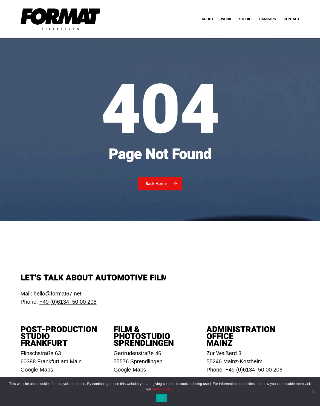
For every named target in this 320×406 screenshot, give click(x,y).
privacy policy (162, 389)
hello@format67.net (58, 294)
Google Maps (37, 370)
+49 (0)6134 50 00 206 (68, 302)
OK (161, 398)
